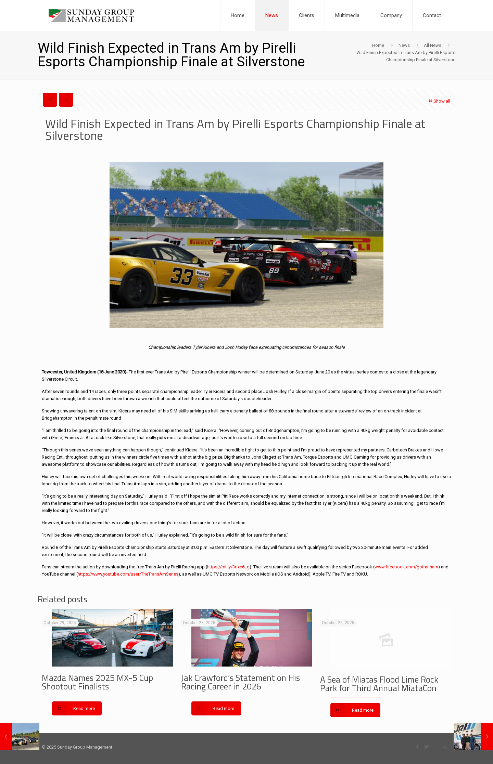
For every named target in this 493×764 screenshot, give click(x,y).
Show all (438, 101)
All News (432, 45)
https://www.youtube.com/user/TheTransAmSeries (128, 574)
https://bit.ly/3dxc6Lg (228, 566)
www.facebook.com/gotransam (406, 566)
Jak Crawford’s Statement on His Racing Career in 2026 (240, 682)
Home (378, 45)
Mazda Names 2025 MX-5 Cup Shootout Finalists (97, 682)
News (404, 45)
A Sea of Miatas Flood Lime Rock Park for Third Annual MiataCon (379, 684)
